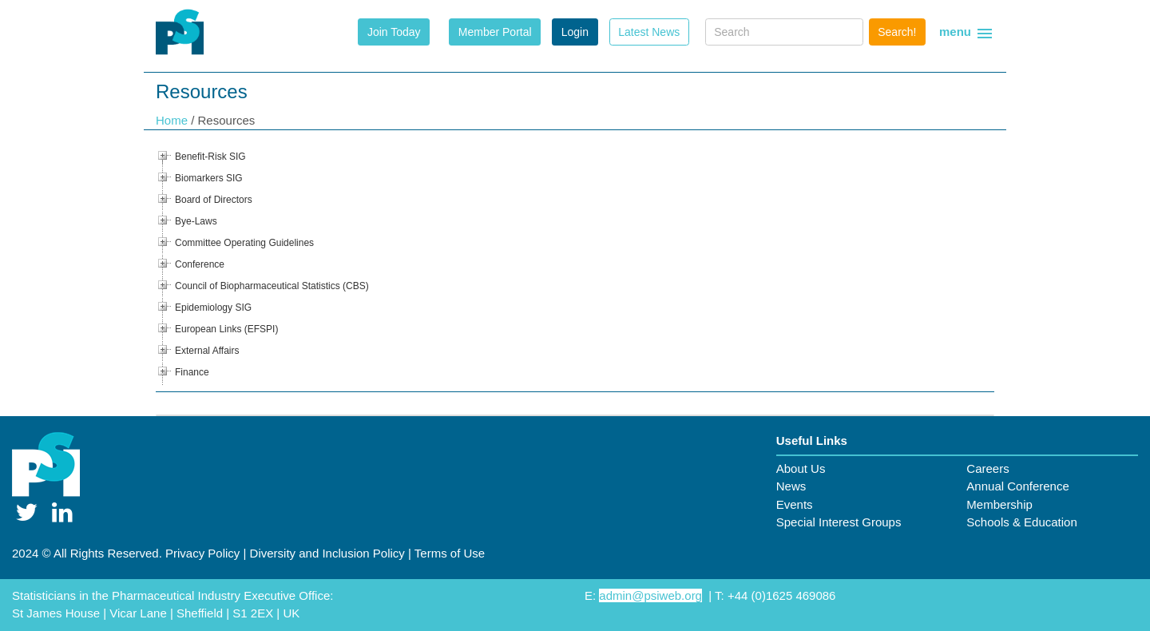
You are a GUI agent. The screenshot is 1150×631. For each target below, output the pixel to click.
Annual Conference (1017, 486)
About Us (801, 468)
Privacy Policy (202, 553)
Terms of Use (449, 553)
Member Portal (495, 32)
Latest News (649, 32)
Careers (987, 468)
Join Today (394, 32)
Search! (897, 32)
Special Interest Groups (839, 522)
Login (575, 32)
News (791, 486)
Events (794, 504)
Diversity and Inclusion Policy (327, 553)
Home (173, 120)
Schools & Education (1021, 522)
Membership (999, 504)
